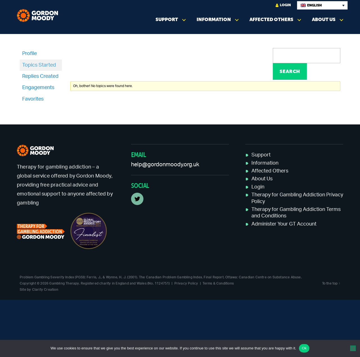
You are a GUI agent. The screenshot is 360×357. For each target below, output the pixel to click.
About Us (324, 19)
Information (214, 19)
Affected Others (271, 19)
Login (283, 5)
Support (167, 19)
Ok (304, 348)
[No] (353, 348)
